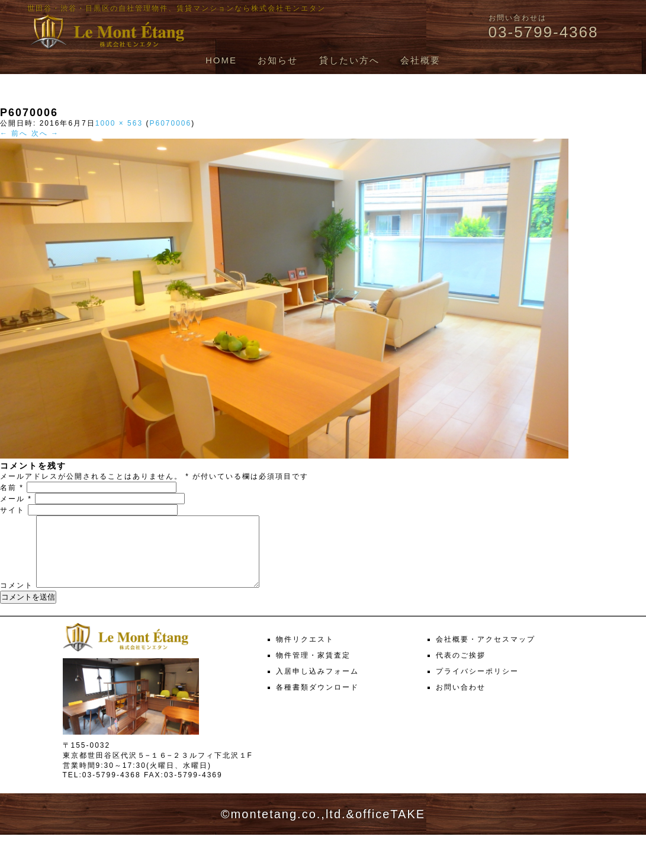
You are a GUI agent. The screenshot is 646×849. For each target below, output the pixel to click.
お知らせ (278, 60)
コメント (16, 599)
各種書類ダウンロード (317, 701)
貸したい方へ (349, 60)
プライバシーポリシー (477, 685)
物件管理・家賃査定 (313, 669)
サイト (12, 510)
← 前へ (14, 133)
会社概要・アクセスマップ (485, 653)
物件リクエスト (305, 653)
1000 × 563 (119, 123)
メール (16, 499)
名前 (12, 487)
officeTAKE (390, 828)
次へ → (45, 133)
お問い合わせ (461, 701)
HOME (221, 60)
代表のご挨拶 (461, 669)
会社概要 (420, 60)
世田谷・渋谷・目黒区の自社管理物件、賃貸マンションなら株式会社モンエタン (176, 8)
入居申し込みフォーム (317, 685)
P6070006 (170, 123)
